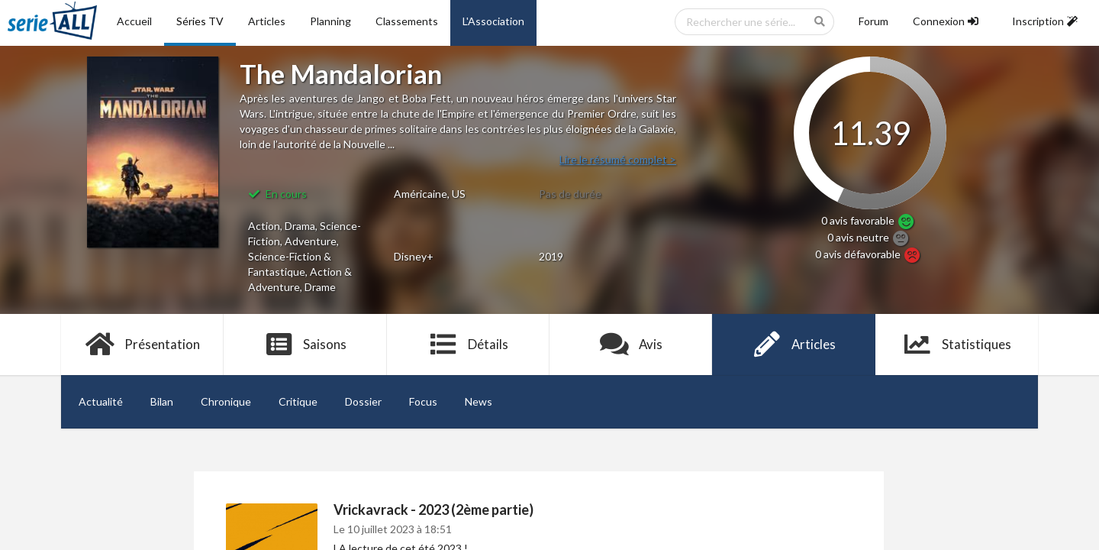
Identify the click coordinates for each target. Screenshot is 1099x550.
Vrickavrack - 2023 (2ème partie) (433, 509)
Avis (630, 345)
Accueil (134, 21)
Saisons (305, 345)
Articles (266, 21)
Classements (406, 21)
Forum (873, 21)
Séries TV (200, 21)
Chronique (226, 401)
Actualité (101, 401)
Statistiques (956, 345)
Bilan (161, 401)
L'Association (493, 21)
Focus (423, 401)
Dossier (363, 401)
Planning (330, 21)
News (478, 401)
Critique (298, 401)
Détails (468, 345)
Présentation (142, 345)
